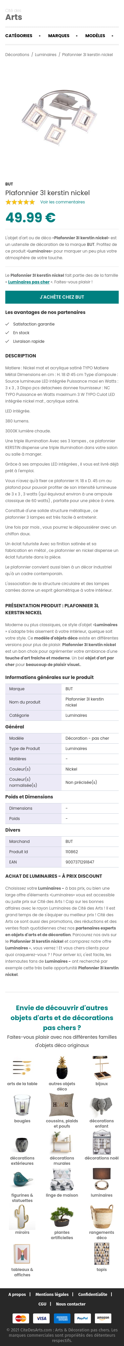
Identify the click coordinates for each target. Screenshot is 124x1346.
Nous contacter (70, 1304)
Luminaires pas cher (29, 282)
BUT (91, 244)
